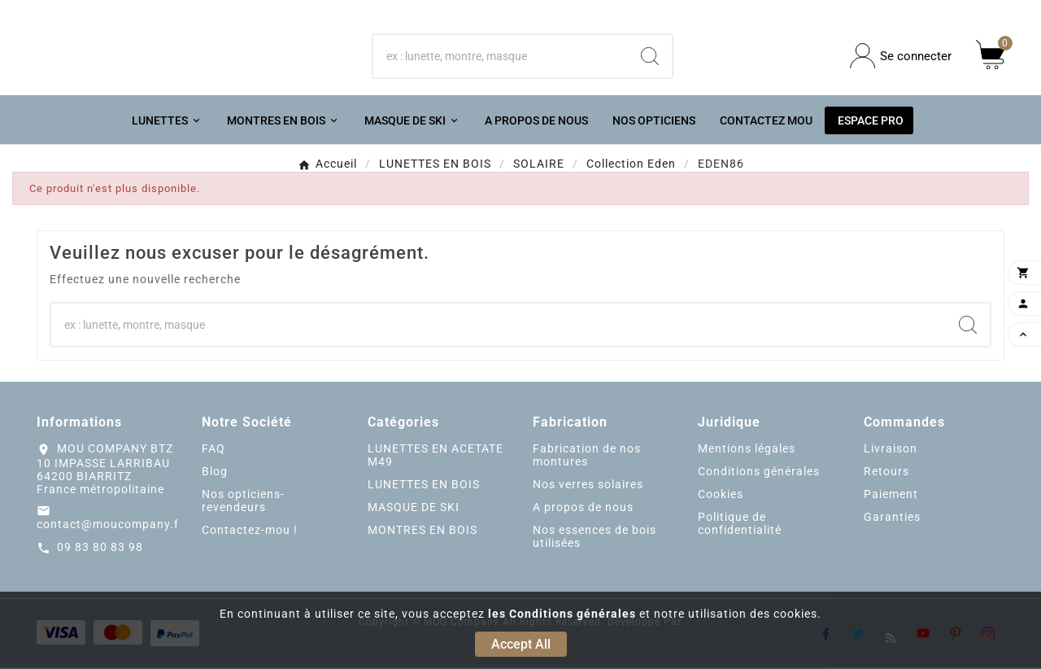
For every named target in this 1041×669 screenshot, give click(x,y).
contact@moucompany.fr (110, 525)
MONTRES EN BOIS (422, 530)
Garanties (892, 517)
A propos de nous (583, 507)
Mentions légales (746, 449)
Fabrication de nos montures (587, 456)
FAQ (213, 449)
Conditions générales (759, 472)
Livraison (890, 449)
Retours (886, 472)
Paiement (891, 494)
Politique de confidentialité (740, 524)
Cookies (720, 494)
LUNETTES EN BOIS (424, 485)
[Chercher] (501, 56)
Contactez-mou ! (250, 530)
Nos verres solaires (588, 485)
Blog (215, 472)
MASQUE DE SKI (414, 507)
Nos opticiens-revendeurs (243, 501)
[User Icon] (901, 56)
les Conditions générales (562, 613)
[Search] (650, 56)
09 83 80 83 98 (100, 548)
